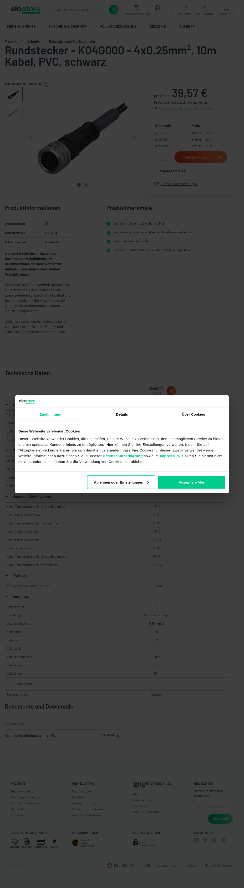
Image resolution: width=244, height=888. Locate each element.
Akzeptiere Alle (191, 482)
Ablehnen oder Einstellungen (121, 482)
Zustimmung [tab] (50, 414)
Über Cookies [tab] (193, 414)
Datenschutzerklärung (123, 456)
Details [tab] (122, 414)
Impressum (170, 456)
